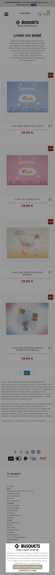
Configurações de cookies (27, 570)
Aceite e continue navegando (27, 567)
